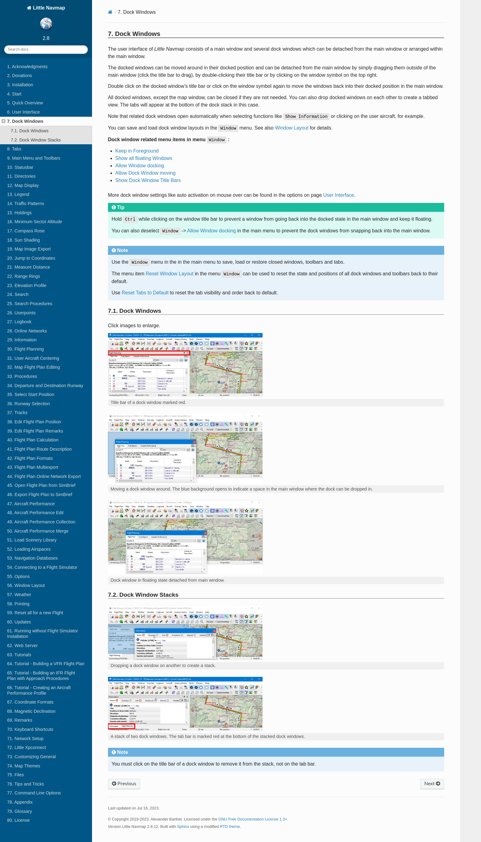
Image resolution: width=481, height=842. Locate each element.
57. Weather (19, 594)
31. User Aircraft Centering (33, 358)
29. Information (22, 339)
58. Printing (18, 603)
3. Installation (20, 84)
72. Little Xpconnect (26, 747)
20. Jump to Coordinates (31, 258)
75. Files (15, 774)
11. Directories (21, 176)
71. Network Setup (25, 738)
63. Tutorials (19, 654)
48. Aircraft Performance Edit (35, 512)
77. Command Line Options (34, 792)
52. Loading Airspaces (29, 549)
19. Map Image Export (29, 248)
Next (432, 783)
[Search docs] (46, 49)
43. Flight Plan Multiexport (32, 467)
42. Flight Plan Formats (30, 458)
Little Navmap (48, 19)
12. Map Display (23, 185)
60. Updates (19, 621)
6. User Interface (23, 112)
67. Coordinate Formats (30, 702)
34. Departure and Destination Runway (45, 385)
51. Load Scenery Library (31, 539)
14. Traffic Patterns (25, 203)
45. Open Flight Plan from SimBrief (41, 485)
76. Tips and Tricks (25, 784)
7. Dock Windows (22, 121)
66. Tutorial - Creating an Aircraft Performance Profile (39, 690)
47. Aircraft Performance (31, 503)
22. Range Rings (23, 276)
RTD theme (230, 826)
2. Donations (19, 75)
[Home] (110, 12)
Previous (124, 783)
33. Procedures (22, 376)
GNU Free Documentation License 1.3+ (252, 819)
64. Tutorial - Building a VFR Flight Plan (45, 663)
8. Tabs (14, 148)
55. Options (18, 576)
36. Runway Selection (28, 403)
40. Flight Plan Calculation (32, 439)
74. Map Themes (23, 765)
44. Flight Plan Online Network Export (44, 476)
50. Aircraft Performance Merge (37, 531)
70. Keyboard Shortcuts (30, 729)
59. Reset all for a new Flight (35, 612)
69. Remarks (19, 720)
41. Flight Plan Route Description (39, 449)
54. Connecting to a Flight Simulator (42, 567)
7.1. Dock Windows (29, 130)
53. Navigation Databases (32, 558)
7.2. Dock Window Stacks (36, 140)
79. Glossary (19, 811)
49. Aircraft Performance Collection (41, 521)
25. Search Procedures (29, 303)
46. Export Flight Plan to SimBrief (39, 494)
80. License (18, 820)
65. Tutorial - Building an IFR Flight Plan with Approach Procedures (41, 675)
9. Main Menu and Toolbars (33, 158)
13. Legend (18, 194)
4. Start (14, 93)
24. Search (18, 294)
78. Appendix (20, 802)
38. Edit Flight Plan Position (34, 421)
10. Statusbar (20, 167)
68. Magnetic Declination (31, 711)
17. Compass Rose (25, 230)
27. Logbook (19, 321)
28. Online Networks (27, 330)
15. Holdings (19, 212)
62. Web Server (22, 645)
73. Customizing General (31, 756)
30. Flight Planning (25, 349)
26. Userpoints (21, 312)
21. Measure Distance (28, 267)
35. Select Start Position (30, 394)
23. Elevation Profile (26, 285)
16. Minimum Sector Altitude (34, 221)
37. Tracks (17, 412)
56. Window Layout (25, 585)
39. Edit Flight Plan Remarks (35, 431)
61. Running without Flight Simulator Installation (42, 633)
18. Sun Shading (23, 240)
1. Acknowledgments (27, 66)
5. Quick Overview (25, 102)
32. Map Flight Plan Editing (33, 367)
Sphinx (183, 826)
